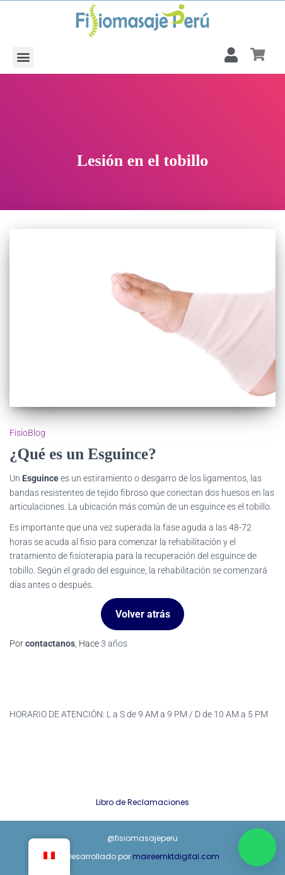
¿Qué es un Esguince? (82, 453)
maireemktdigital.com (175, 856)
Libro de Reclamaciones (142, 802)
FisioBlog (27, 433)
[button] (23, 57)
